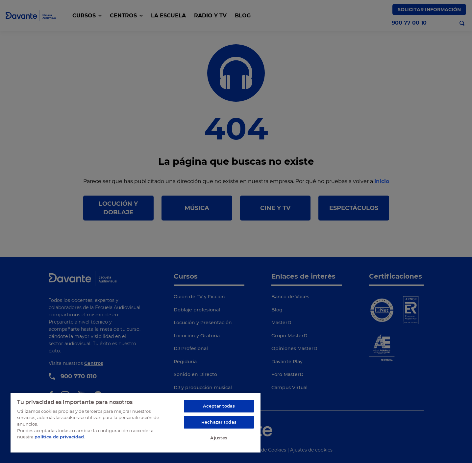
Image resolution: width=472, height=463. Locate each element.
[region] (136, 422)
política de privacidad (59, 436)
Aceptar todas (219, 406)
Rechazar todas (218, 422)
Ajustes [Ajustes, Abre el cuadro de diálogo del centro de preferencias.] (218, 437)
